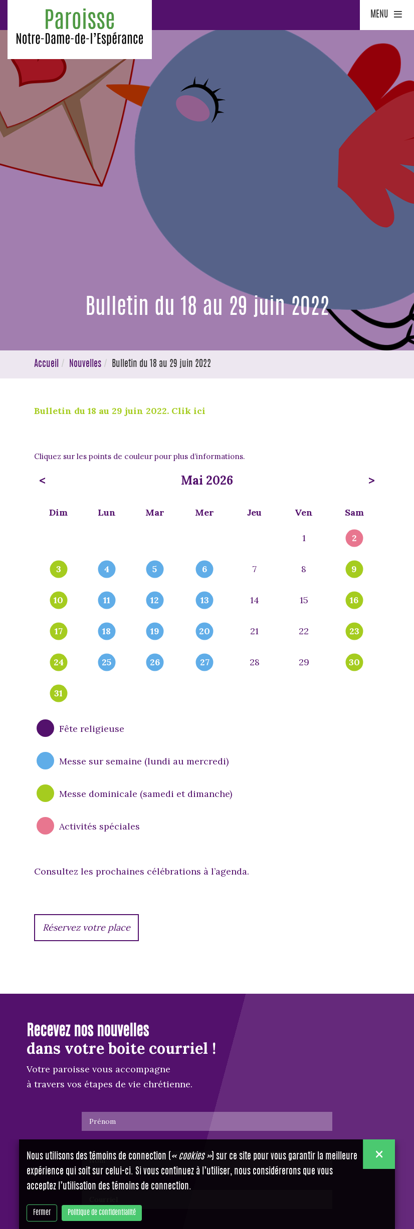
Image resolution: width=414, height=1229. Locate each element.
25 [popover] (106, 663)
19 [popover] (154, 632)
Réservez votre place (86, 927)
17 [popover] (59, 632)
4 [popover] (106, 570)
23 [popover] (354, 632)
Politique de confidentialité (102, 1212)
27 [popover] (205, 663)
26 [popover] (155, 663)
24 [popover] (59, 663)
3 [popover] (58, 570)
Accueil (46, 364)
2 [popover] (354, 539)
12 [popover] (154, 601)
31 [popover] (58, 694)
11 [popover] (106, 601)
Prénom (102, 1121)
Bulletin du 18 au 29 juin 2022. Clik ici (119, 411)
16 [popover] (354, 601)
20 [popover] (204, 632)
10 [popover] (58, 601)
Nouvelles (85, 364)
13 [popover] (204, 601)
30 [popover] (354, 663)
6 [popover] (204, 570)
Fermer (42, 1212)
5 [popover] (154, 570)
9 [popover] (354, 570)
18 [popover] (106, 632)
